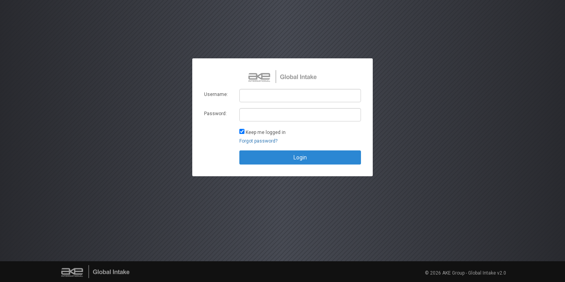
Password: (215, 113)
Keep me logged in (266, 132)
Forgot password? (258, 141)
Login (300, 157)
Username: (216, 94)
